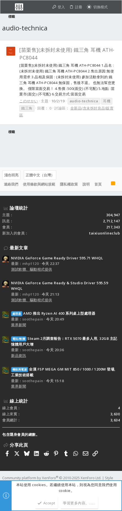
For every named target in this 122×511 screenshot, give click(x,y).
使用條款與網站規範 (39, 184)
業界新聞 (18, 324)
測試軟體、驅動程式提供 (31, 269)
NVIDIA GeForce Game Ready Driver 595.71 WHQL (57, 257)
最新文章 (19, 248)
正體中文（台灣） (40, 175)
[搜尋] (115, 7)
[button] (8, 7)
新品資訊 (18, 355)
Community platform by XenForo (51, 477)
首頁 (98, 184)
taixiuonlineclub (104, 233)
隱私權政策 (69, 184)
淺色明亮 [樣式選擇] (11, 175)
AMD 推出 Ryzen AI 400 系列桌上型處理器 (53, 313)
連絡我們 (11, 184)
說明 (86, 184)
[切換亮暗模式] (97, 7)
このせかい (28, 100)
